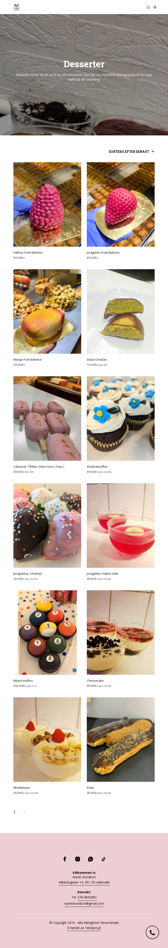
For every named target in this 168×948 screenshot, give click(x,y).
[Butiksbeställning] (125, 151)
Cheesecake (95, 681)
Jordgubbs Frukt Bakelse (103, 252)
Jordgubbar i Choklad (27, 574)
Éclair (90, 788)
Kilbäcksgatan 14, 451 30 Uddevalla (84, 882)
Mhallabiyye (21, 788)
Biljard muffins (23, 681)
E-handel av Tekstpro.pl (84, 928)
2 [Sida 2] (24, 812)
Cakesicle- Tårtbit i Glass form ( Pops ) (38, 467)
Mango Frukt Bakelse (27, 359)
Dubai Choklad (97, 359)
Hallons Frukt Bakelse (28, 252)
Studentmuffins (97, 467)
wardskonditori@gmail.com (84, 903)
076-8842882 (87, 897)
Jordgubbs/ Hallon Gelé (102, 574)
